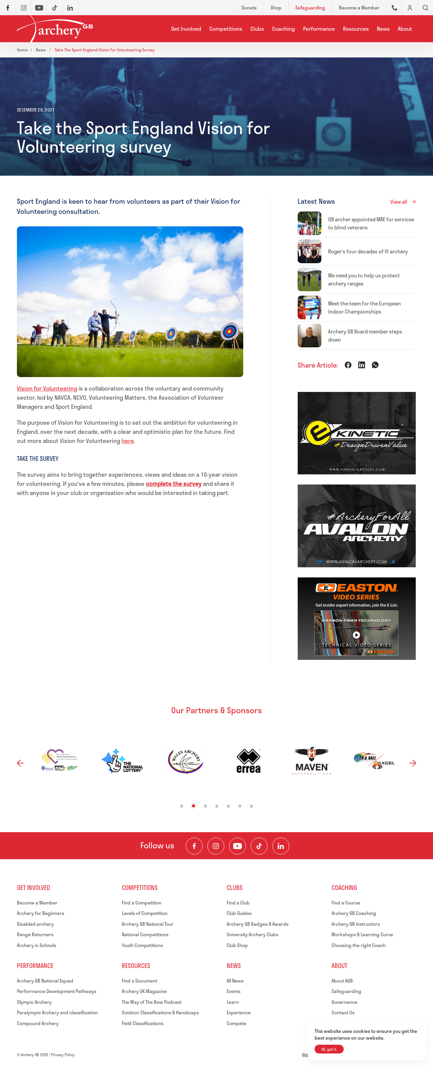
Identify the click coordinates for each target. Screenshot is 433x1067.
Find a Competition (141, 902)
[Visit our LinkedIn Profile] (280, 846)
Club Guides (239, 913)
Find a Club (238, 902)
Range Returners (35, 934)
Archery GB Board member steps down (365, 335)
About (405, 28)
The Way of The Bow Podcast (152, 1002)
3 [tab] (205, 806)
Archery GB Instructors (356, 923)
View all (398, 202)
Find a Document (139, 980)
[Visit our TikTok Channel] (259, 846)
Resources (356, 28)
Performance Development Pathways (56, 991)
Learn (233, 1002)
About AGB (342, 980)
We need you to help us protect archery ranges (364, 279)
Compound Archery (38, 1023)
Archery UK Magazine (144, 991)
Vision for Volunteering (47, 388)
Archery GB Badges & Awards (258, 923)
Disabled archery (35, 923)
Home (22, 50)
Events (234, 991)
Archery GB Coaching (354, 913)
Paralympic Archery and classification (57, 1012)
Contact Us (343, 1012)
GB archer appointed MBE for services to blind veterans (371, 223)
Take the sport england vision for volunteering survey (105, 50)
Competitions (225, 28)
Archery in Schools (36, 945)
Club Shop (237, 945)
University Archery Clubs (252, 934)
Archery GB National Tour (148, 923)
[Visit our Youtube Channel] (237, 846)
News (383, 28)
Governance (345, 1002)
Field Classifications (142, 1023)
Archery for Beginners (40, 913)
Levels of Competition (144, 913)
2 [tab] (193, 805)
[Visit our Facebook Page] (194, 846)
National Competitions (145, 934)
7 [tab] (251, 806)
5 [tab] (228, 806)
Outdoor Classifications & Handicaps (160, 1012)
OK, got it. (329, 1049)
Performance (319, 28)
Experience (239, 1012)
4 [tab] (217, 806)
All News (235, 980)
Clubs (257, 28)
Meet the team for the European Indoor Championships (364, 307)
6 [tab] (240, 806)
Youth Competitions (142, 945)
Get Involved (186, 28)
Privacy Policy (63, 1055)
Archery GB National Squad (45, 980)
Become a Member (37, 902)
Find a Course (346, 902)
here (127, 440)
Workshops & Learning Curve (362, 934)
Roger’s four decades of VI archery (368, 251)
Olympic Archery (34, 1002)
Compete (236, 1023)
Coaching (283, 28)
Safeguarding (346, 991)
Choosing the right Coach (359, 945)
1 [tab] (181, 806)
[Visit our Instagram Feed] (215, 846)
